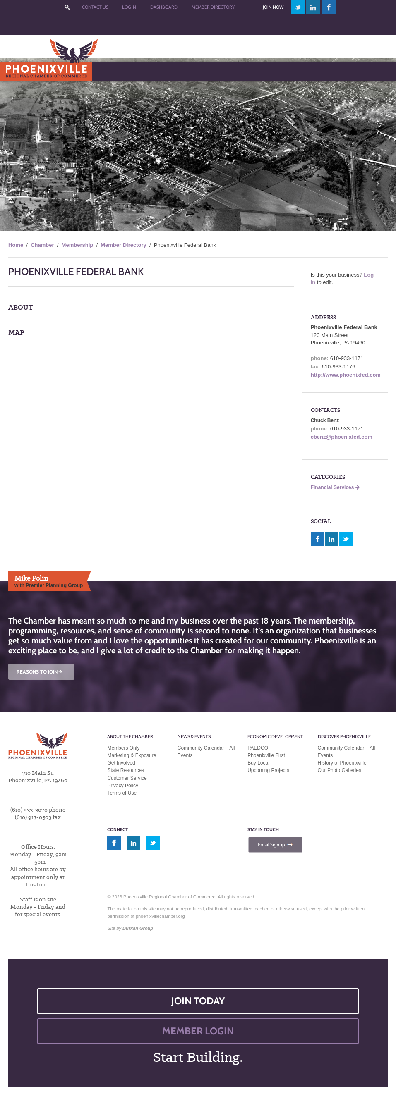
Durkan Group (137, 928)
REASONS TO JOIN (40, 672)
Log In (129, 7)
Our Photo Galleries (339, 770)
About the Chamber (130, 736)
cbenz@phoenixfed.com (341, 437)
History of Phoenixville (342, 763)
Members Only (123, 748)
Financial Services (335, 487)
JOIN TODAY (198, 1001)
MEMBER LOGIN (198, 1031)
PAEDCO (257, 748)
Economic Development (275, 736)
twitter (298, 7)
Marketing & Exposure (131, 755)
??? (67, 7)
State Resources (125, 770)
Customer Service (126, 778)
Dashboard (164, 7)
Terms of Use (122, 793)
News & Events (194, 736)
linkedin (313, 7)
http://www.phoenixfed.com (346, 374)
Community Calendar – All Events (206, 751)
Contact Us (95, 7)
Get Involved (121, 763)
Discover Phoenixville (344, 736)
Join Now (273, 7)
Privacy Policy (122, 785)
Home (15, 245)
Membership (78, 245)
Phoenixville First (266, 755)
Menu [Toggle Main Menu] (20, 71)
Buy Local (258, 763)
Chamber (42, 245)
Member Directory (213, 7)
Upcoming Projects (268, 770)
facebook (329, 7)
